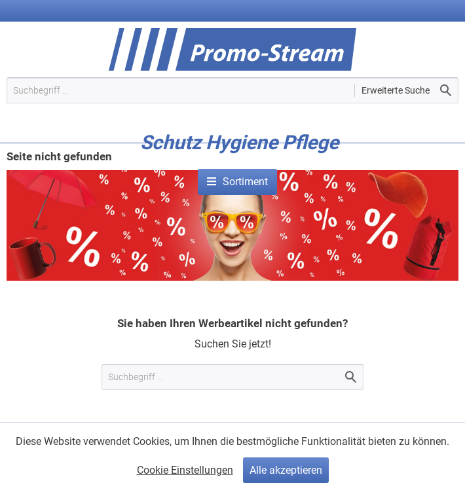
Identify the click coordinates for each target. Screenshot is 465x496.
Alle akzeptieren (286, 470)
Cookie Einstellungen (185, 470)
